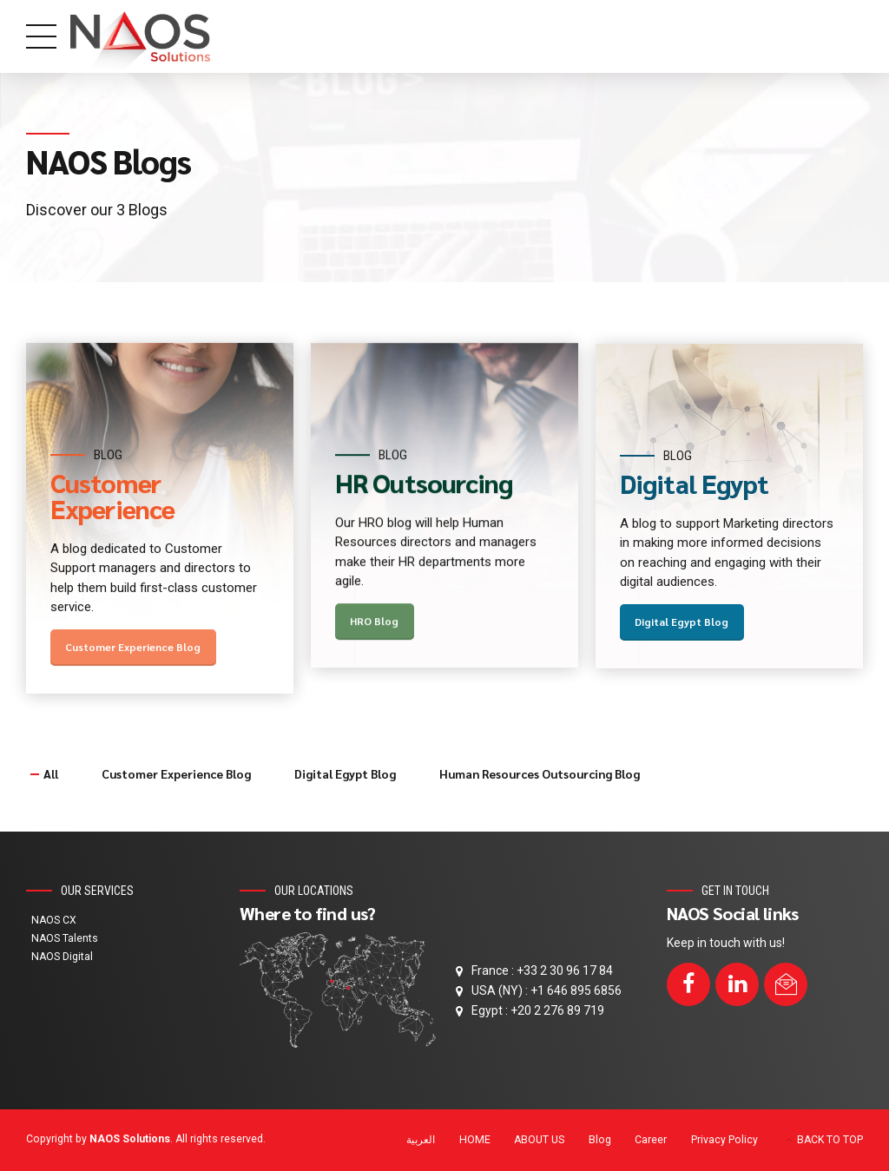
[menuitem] (420, 1141)
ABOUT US (539, 1141)
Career (651, 1141)
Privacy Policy (724, 1141)
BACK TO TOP (830, 1141)
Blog (600, 1141)
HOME (475, 1141)
